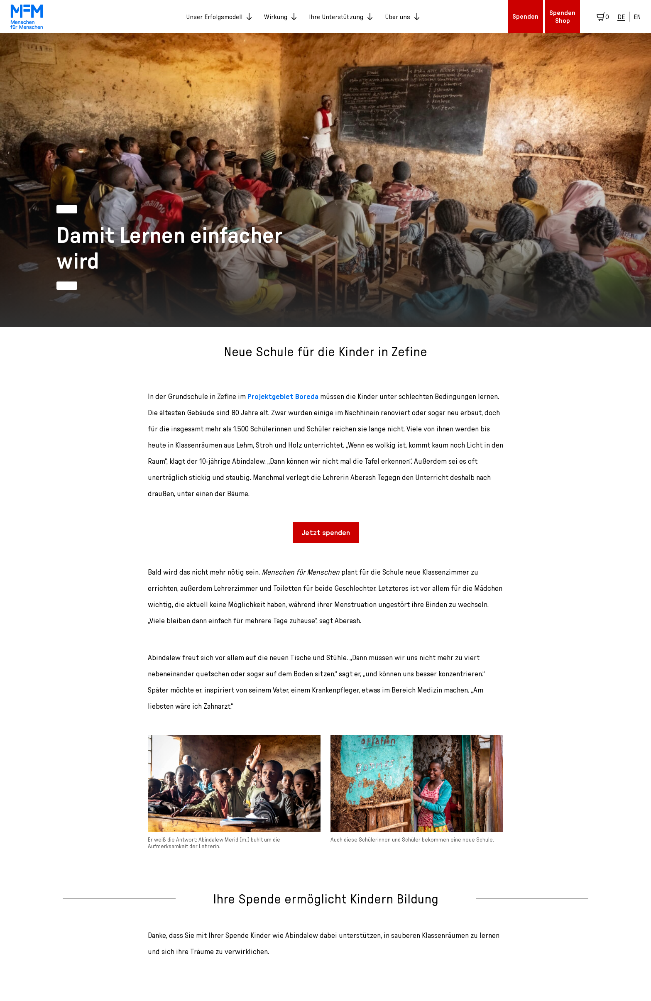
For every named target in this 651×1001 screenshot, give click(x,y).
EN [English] (637, 16)
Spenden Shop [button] (562, 16)
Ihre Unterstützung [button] (340, 16)
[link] (26, 16)
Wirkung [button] (280, 16)
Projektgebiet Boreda (282, 396)
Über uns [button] (402, 16)
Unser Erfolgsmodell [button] (219, 16)
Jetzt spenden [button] (325, 532)
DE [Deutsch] (621, 16)
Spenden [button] (525, 16)
